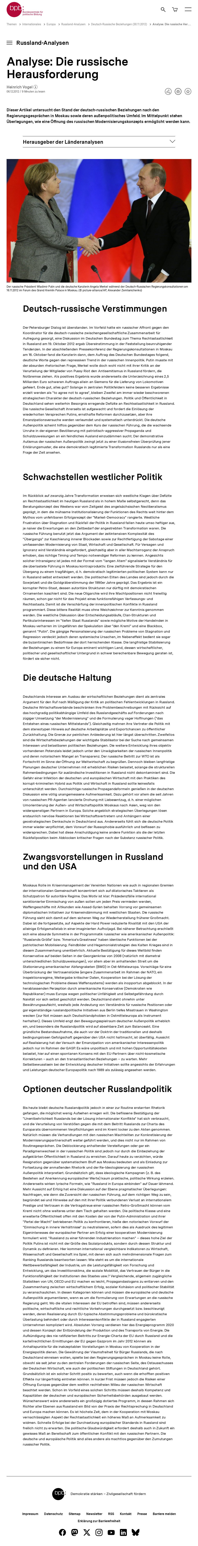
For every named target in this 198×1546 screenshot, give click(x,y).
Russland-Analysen (73, 24)
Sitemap (74, 1514)
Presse (142, 1514)
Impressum (30, 1514)
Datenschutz (53, 1514)
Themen (12, 24)
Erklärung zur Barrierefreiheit (99, 1521)
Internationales (31, 24)
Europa (51, 24)
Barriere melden (164, 1514)
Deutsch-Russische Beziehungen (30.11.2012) (119, 24)
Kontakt (125, 1514)
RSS (111, 1514)
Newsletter (94, 1514)
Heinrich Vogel (22, 87)
